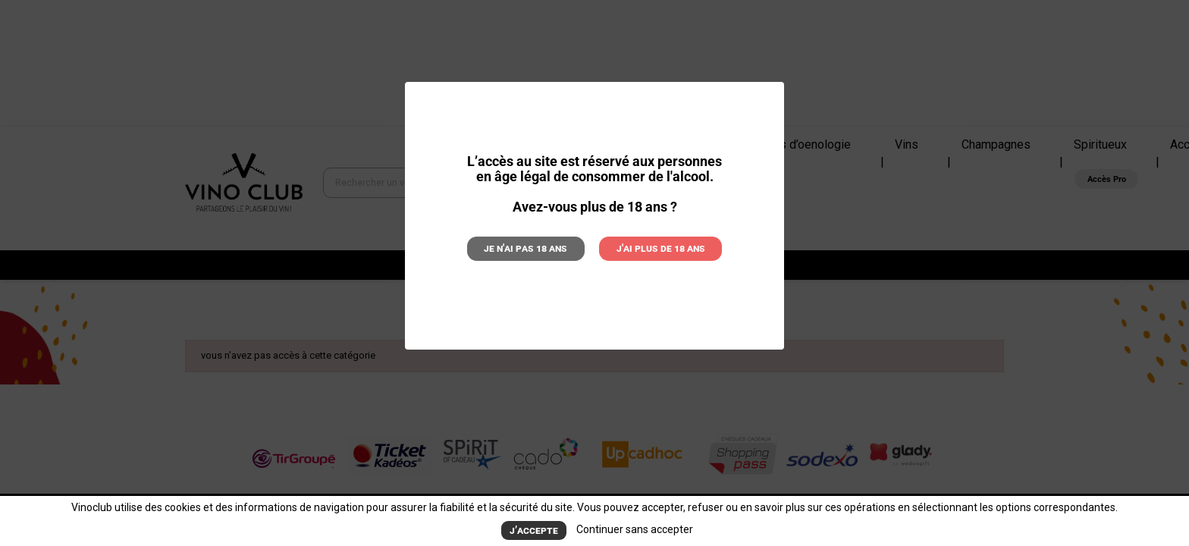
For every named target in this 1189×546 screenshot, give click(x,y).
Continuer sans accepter (632, 529)
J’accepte (534, 529)
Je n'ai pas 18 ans (530, 247)
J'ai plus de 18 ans (657, 247)
